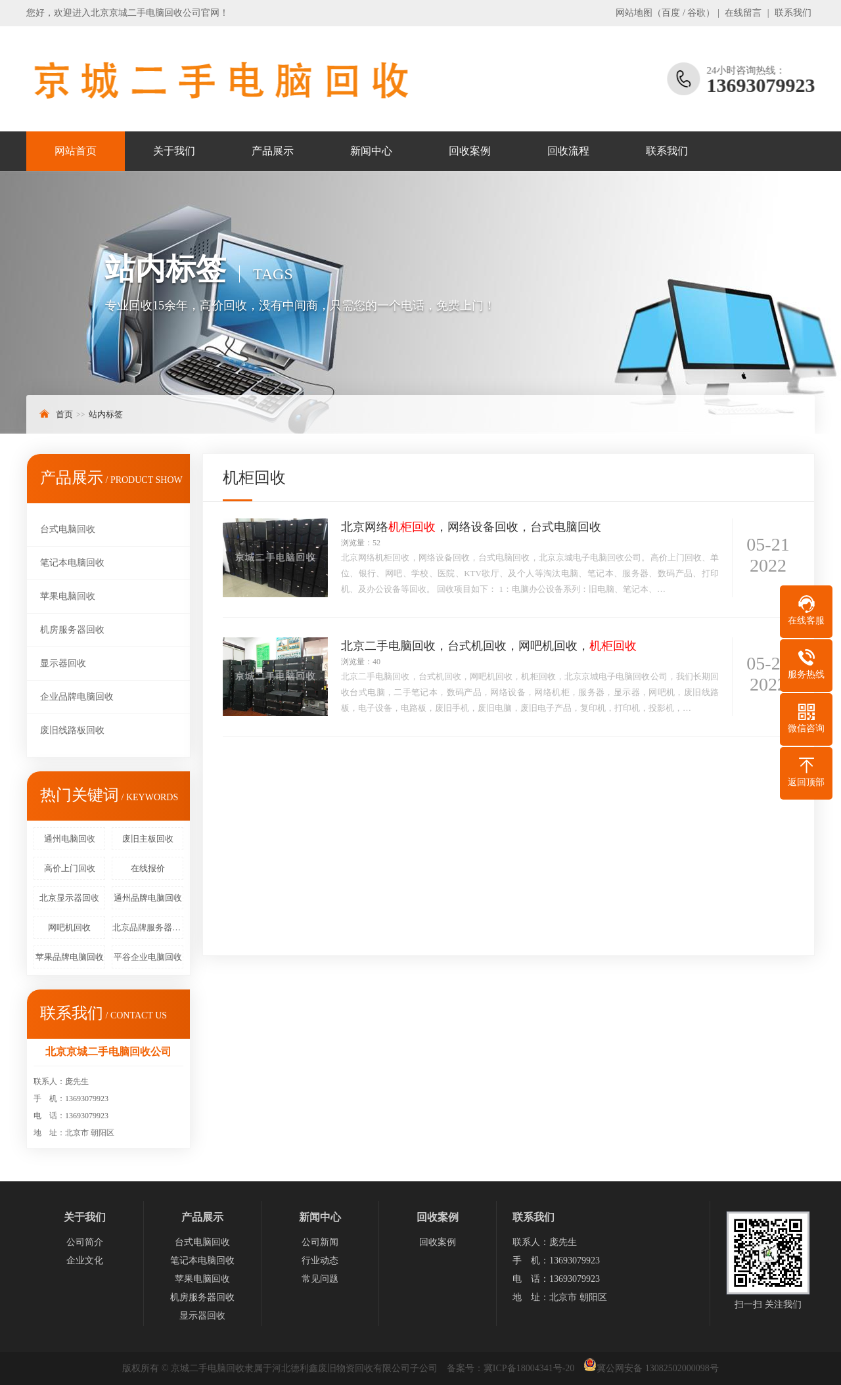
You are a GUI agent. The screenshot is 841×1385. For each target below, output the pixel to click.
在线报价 (148, 868)
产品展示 (273, 150)
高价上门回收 (69, 868)
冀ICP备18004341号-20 (529, 1368)
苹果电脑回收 (67, 596)
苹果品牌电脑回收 (69, 957)
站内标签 (106, 414)
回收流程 (568, 150)
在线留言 (743, 13)
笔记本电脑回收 (72, 563)
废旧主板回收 (147, 839)
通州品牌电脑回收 (148, 898)
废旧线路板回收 (72, 730)
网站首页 (76, 150)
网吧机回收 (69, 927)
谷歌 (696, 13)
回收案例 (470, 150)
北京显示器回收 (69, 898)
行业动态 (320, 1260)
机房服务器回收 (72, 630)
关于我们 (174, 150)
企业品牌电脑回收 (77, 697)
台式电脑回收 (67, 529)
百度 (671, 13)
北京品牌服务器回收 (147, 927)
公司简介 (84, 1242)
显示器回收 (63, 663)
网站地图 (634, 13)
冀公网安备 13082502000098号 (658, 1368)
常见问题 (320, 1279)
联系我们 (793, 13)
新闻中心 (371, 150)
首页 (64, 414)
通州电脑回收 (69, 839)
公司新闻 (320, 1242)
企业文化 (84, 1260)
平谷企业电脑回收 (148, 957)
